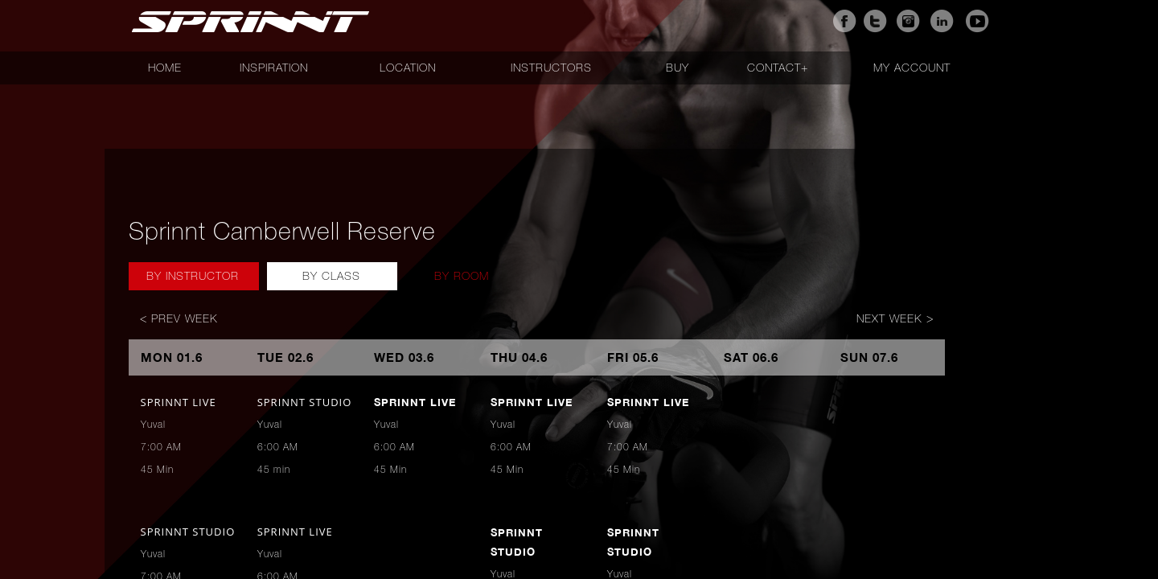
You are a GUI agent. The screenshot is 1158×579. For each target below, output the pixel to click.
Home (165, 67)
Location (408, 67)
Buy (677, 67)
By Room (461, 275)
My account (912, 67)
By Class (331, 275)
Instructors (551, 67)
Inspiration (274, 67)
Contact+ (777, 67)
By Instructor (192, 275)
